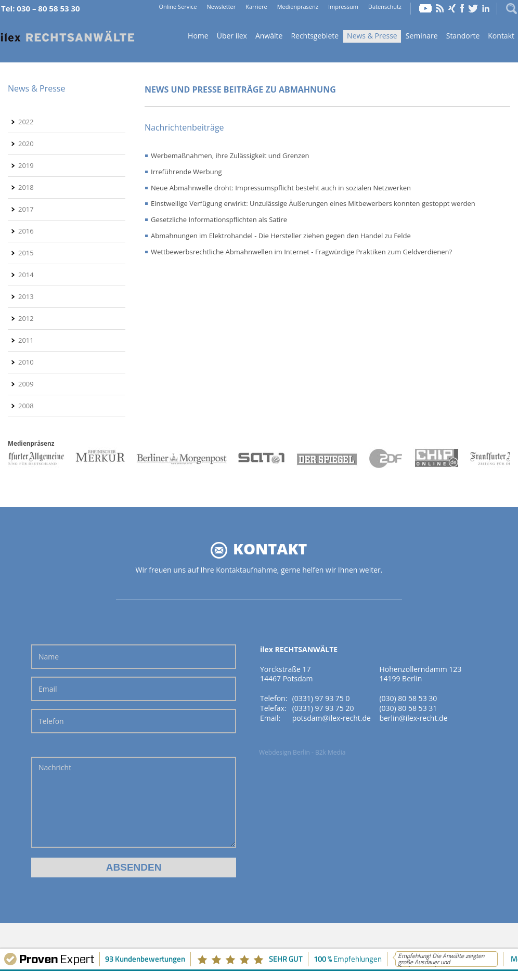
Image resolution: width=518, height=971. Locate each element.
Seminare (422, 36)
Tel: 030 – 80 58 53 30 (40, 8)
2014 (26, 274)
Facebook (462, 8)
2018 (26, 187)
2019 (26, 165)
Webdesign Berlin (284, 752)
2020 (26, 143)
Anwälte (268, 36)
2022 (26, 121)
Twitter (473, 8)
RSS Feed (440, 8)
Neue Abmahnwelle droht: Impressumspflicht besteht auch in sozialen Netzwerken (281, 187)
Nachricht (133, 802)
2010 (26, 362)
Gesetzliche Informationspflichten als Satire (219, 219)
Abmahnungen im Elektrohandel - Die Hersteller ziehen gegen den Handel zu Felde (281, 235)
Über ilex (232, 36)
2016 (26, 231)
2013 (26, 296)
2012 (26, 318)
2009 (26, 384)
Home (67, 36)
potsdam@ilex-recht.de (331, 718)
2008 (26, 405)
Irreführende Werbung (186, 171)
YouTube (425, 8)
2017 (26, 209)
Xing (452, 8)
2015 (26, 252)
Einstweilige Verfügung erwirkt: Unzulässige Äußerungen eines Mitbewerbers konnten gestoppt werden (313, 203)
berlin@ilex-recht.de (413, 718)
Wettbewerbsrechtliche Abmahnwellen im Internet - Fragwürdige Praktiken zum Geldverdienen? (301, 251)
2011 (26, 340)
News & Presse (372, 36)
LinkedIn (485, 8)
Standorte (463, 36)
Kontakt (501, 36)
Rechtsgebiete (315, 36)
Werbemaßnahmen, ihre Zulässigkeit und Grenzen (230, 155)
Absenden (134, 867)
